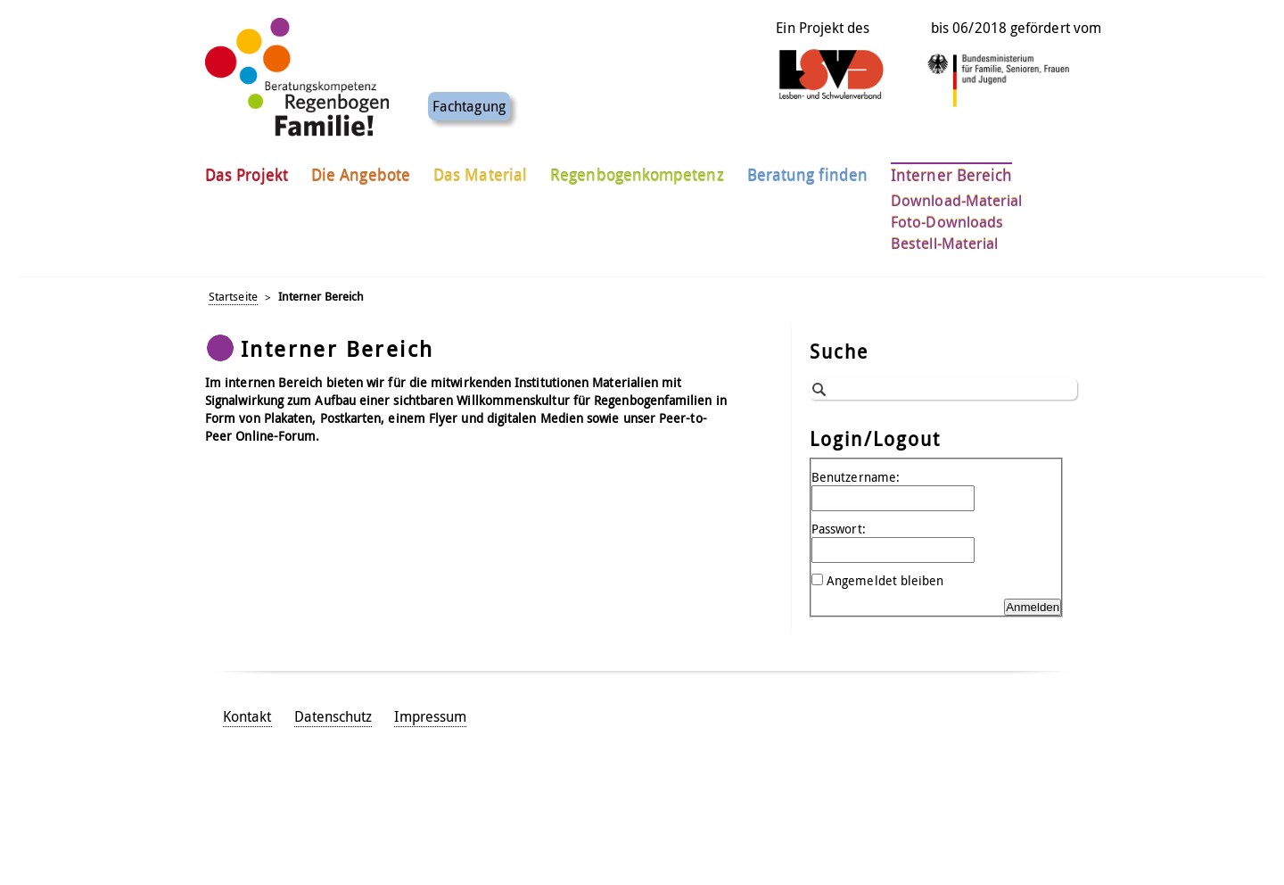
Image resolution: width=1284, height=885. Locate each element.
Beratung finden (807, 168)
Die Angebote (360, 168)
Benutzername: (855, 476)
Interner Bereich (951, 168)
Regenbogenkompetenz (637, 168)
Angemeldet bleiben (885, 580)
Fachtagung (469, 100)
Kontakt (247, 716)
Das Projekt (246, 168)
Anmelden (1032, 607)
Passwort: (838, 528)
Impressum (430, 716)
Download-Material (956, 194)
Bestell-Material (944, 237)
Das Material (480, 168)
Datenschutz (333, 716)
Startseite (233, 296)
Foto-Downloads (947, 216)
